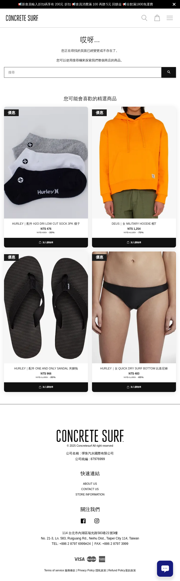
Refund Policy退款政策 (122, 570)
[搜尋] (83, 72)
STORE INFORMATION (89, 494)
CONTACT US (90, 489)
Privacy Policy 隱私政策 (92, 570)
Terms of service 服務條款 (59, 570)
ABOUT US (90, 483)
